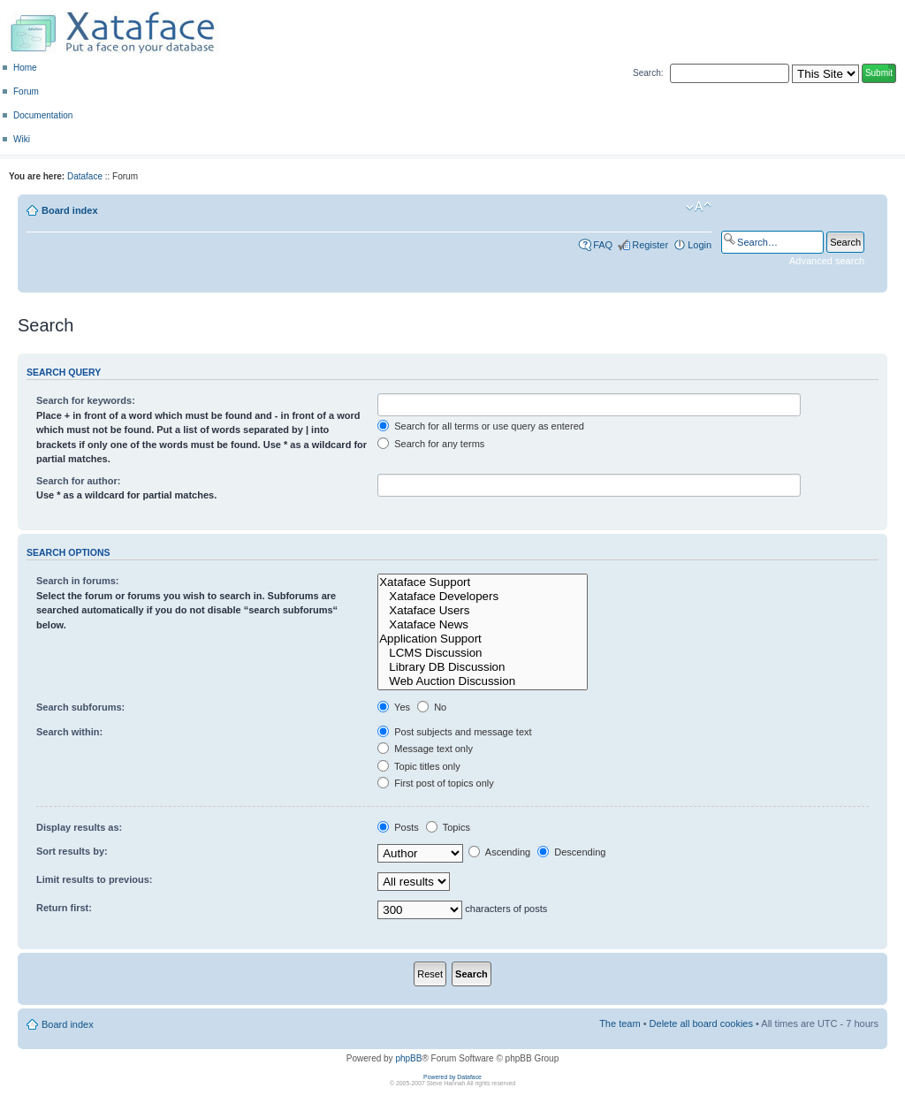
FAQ (602, 245)
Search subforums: (80, 707)
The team (619, 1023)
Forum (26, 91)
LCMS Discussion (482, 653)
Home (25, 67)
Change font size (698, 207)
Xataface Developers (482, 597)
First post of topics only (435, 783)
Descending (571, 852)
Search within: (69, 731)
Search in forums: (77, 580)
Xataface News (482, 625)
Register (650, 245)
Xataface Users (482, 611)
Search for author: (78, 480)
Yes (393, 707)
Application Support (482, 639)
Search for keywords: (85, 400)
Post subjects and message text (454, 731)
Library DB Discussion (482, 667)
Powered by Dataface (452, 1077)
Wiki (21, 139)
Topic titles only (418, 766)
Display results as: (79, 827)
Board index (70, 210)
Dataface (85, 176)
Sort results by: (72, 851)
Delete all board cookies (701, 1023)
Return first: (64, 907)
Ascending (499, 852)
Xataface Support (482, 582)
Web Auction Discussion (482, 681)
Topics (448, 827)
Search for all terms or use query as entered (480, 426)
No (431, 707)
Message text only (425, 748)
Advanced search (826, 260)
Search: (648, 73)
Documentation (42, 115)
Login (699, 245)
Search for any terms (430, 443)
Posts (398, 827)
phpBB (408, 1058)
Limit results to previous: (94, 879)
